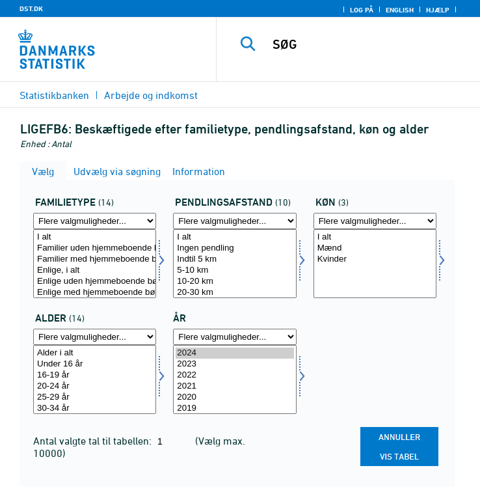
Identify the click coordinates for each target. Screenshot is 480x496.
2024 (234, 353)
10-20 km (234, 281)
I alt (94, 237)
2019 (234, 408)
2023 (234, 364)
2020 (234, 397)
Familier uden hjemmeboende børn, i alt (94, 248)
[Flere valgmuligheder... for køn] (374, 221)
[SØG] (372, 44)
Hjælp (437, 9)
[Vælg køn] (374, 263)
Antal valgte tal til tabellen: (93, 441)
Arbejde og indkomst (151, 95)
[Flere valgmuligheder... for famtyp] (94, 221)
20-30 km (234, 292)
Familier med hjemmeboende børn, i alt (94, 259)
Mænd (375, 248)
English (400, 9)
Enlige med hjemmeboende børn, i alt (94, 292)
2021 (234, 386)
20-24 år (94, 386)
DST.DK (31, 8)
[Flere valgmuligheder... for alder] (94, 337)
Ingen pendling (234, 248)
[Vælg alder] (94, 379)
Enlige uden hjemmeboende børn (94, 281)
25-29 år (94, 397)
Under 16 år (94, 364)
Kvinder (375, 259)
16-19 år (94, 375)
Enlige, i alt (94, 270)
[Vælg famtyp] (94, 263)
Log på (361, 9)
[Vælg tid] (234, 379)
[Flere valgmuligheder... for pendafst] (234, 221)
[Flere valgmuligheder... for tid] (234, 337)
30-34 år (94, 408)
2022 (234, 375)
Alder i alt (94, 353)
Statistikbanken (54, 95)
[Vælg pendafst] (234, 263)
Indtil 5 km (234, 259)
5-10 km (234, 270)
